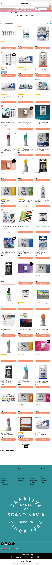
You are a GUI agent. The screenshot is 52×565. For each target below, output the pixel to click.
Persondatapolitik (4, 480)
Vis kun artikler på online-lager (8, 23)
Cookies (2, 482)
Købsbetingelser (44, 480)
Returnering (43, 476)
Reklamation (43, 478)
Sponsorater (32, 486)
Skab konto (20, 474)
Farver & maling (12, 12)
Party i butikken (32, 482)
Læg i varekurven (8, 48)
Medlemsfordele (20, 480)
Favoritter (2, 476)
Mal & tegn (5, 12)
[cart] (50, 3)
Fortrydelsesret (43, 474)
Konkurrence (32, 476)
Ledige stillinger (32, 478)
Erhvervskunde (3, 478)
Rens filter (49, 23)
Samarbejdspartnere (33, 480)
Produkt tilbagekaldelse (5, 484)
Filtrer (28, 21)
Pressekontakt (32, 484)
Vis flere (26, 446)
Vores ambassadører (33, 474)
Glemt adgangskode (21, 476)
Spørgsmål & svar (4, 474)
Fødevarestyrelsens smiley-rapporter (7, 486)
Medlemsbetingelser (21, 478)
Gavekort (42, 482)
